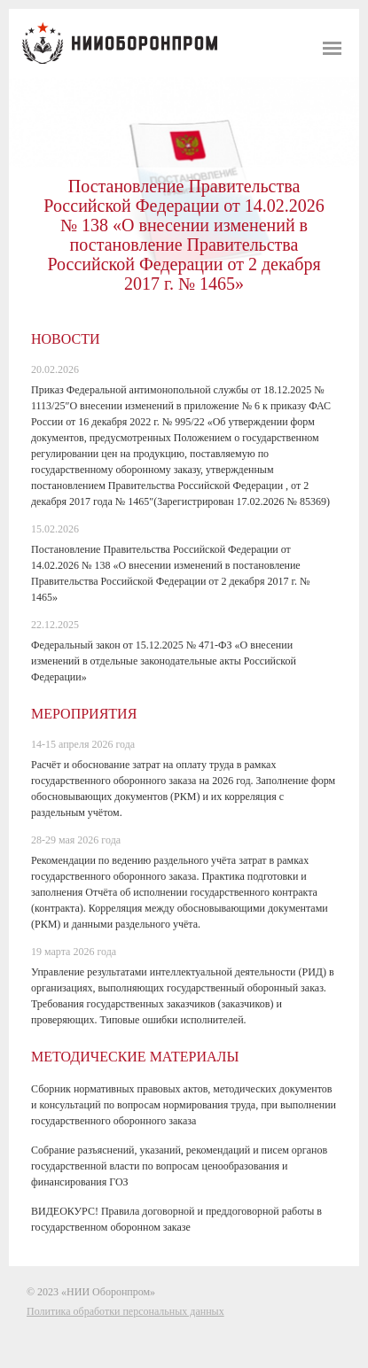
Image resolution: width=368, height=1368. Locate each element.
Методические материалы (135, 1056)
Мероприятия (84, 713)
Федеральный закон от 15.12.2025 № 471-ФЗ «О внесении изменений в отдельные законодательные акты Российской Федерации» (163, 661)
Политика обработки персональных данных (125, 1311)
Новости (65, 338)
